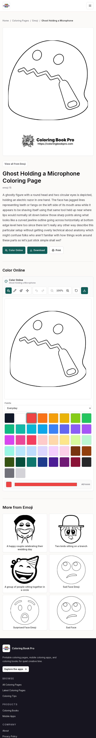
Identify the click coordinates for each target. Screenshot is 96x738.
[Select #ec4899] (20, 440)
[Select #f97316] (42, 418)
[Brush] (21, 290)
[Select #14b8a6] (20, 429)
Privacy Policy (10, 736)
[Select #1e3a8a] (42, 462)
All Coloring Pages (12, 684)
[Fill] (8, 290)
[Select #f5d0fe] (53, 451)
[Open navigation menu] (90, 5)
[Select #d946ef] (9, 440)
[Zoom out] (52, 290)
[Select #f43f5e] (31, 440)
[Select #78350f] (75, 451)
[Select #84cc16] (75, 418)
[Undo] (36, 290)
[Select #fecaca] (42, 440)
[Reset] (76, 290)
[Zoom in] (67, 290)
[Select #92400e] (86, 451)
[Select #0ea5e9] (42, 429)
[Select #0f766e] (31, 462)
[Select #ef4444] (31, 418)
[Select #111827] (9, 418)
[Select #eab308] (64, 418)
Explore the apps (15, 669)
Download (37, 250)
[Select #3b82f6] (53, 429)
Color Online (14, 250)
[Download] (84, 290)
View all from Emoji (15, 163)
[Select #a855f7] (86, 429)
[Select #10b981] (9, 429)
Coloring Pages (20, 20)
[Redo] (43, 290)
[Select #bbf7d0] (86, 440)
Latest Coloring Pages (14, 690)
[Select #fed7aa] (53, 440)
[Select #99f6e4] (9, 451)
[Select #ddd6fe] (42, 451)
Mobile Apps (9, 716)
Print (56, 250)
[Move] (27, 290)
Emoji (35, 20)
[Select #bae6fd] (20, 451)
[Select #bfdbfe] (31, 451)
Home (6, 20)
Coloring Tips (10, 696)
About (6, 730)
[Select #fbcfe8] (64, 451)
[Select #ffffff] (20, 418)
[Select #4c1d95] (53, 462)
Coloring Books (11, 710)
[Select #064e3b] (20, 462)
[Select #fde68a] (64, 440)
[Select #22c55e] (86, 418)
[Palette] (48, 408)
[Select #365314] (9, 462)
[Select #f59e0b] (53, 418)
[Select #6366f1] (64, 429)
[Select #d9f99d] (75, 440)
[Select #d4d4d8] (20, 473)
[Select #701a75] (64, 462)
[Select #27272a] (86, 462)
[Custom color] (46, 484)
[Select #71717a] (9, 473)
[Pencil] (15, 290)
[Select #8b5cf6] (75, 429)
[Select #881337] (75, 462)
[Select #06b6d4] (31, 429)
